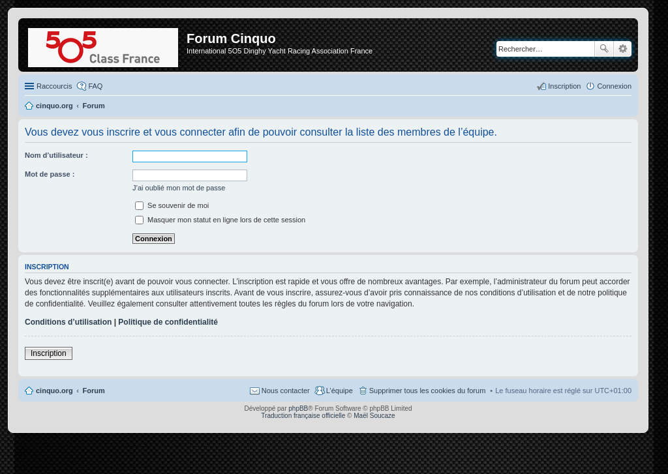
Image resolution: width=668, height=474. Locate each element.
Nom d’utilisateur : (56, 155)
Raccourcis (54, 86)
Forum (94, 390)
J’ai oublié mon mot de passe (178, 188)
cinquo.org (54, 390)
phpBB (298, 408)
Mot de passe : (49, 174)
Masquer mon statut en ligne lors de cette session (220, 220)
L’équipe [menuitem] (339, 390)
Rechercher (604, 49)
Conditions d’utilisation (68, 322)
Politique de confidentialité (168, 322)
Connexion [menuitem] (614, 86)
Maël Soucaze (374, 415)
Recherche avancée (622, 49)
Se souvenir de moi (172, 205)
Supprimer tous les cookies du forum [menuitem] (427, 390)
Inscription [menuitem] (564, 86)
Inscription (49, 353)
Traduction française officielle (303, 415)
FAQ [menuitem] (95, 86)
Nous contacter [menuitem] (286, 390)
